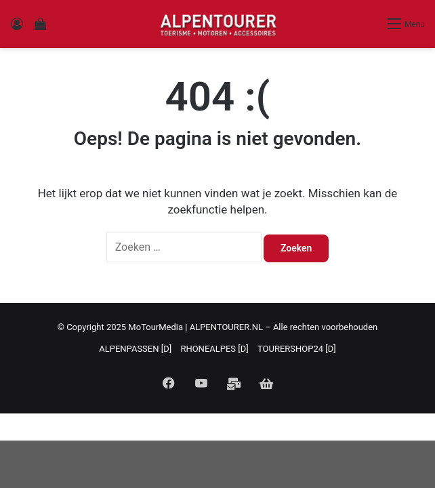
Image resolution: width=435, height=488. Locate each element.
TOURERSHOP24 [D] (296, 349)
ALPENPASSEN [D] (135, 349)
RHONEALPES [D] (214, 349)
